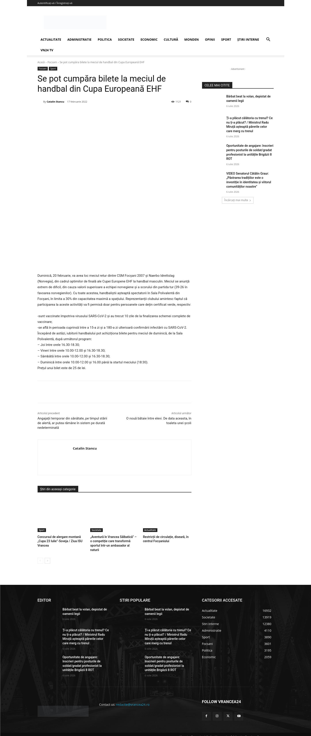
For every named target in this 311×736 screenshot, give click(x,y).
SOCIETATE (126, 39)
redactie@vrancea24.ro (132, 699)
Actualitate (150, 530)
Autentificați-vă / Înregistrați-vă (55, 3)
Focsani (52, 62)
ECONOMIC (149, 39)
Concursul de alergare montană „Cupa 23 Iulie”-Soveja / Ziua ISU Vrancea (58, 540)
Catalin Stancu (55, 101)
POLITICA (105, 39)
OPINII (210, 39)
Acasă (41, 62)
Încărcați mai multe (237, 200)
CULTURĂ (171, 39)
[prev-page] (40, 555)
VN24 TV (47, 50)
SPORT (226, 39)
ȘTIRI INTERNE (248, 39)
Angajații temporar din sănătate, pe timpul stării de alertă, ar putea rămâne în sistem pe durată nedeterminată (72, 423)
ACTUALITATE (51, 39)
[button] (268, 40)
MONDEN (191, 39)
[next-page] (47, 555)
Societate (96, 530)
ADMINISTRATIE (79, 39)
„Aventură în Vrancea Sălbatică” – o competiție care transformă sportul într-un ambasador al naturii (112, 540)
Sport (53, 69)
